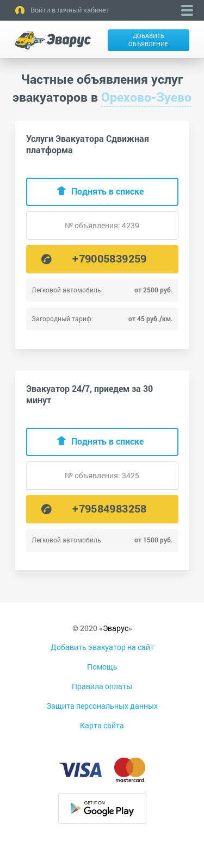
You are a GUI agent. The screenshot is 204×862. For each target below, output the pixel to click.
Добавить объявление (148, 40)
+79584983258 (109, 508)
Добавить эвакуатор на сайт (102, 647)
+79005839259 (109, 258)
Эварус (115, 628)
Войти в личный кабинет (70, 10)
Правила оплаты (102, 686)
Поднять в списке (107, 191)
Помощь (102, 666)
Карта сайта (102, 725)
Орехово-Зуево (146, 97)
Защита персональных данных (102, 706)
